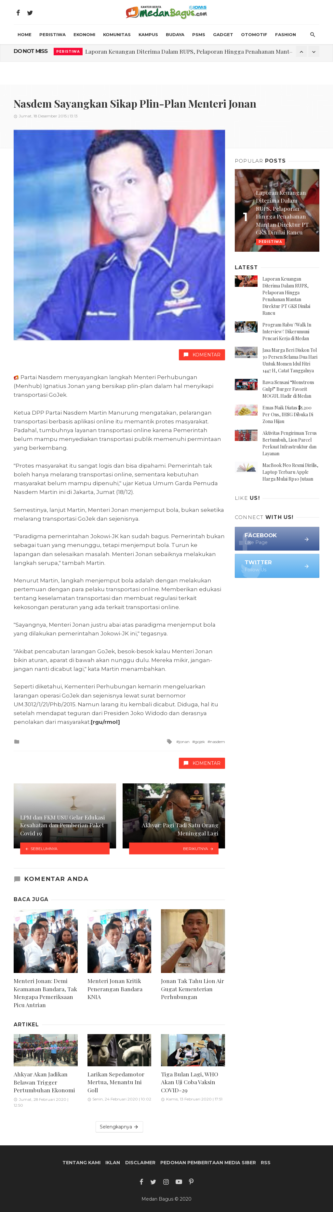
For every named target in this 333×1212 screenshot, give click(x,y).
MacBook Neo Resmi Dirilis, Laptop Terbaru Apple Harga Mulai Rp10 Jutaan (290, 472)
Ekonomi (84, 34)
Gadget (223, 34)
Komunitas (117, 34)
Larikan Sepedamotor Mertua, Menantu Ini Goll (115, 1082)
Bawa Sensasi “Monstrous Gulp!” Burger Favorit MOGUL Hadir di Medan (288, 389)
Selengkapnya (119, 1127)
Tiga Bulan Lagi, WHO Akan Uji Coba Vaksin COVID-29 (189, 1082)
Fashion (285, 34)
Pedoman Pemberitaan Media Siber (208, 1162)
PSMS (198, 34)
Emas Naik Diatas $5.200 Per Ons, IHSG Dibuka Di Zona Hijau (287, 414)
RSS (266, 1162)
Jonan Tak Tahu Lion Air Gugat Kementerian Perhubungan (192, 988)
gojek (200, 741)
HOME (25, 34)
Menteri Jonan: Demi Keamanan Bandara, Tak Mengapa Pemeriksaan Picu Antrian (45, 992)
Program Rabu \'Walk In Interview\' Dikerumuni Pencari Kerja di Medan (286, 331)
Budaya (175, 34)
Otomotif (254, 34)
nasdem (217, 741)
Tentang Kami (81, 1162)
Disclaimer (140, 1162)
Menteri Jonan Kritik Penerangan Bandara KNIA (114, 988)
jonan (184, 741)
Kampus (148, 34)
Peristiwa (52, 34)
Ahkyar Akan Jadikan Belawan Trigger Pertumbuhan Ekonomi (44, 1082)
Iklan (112, 1162)
